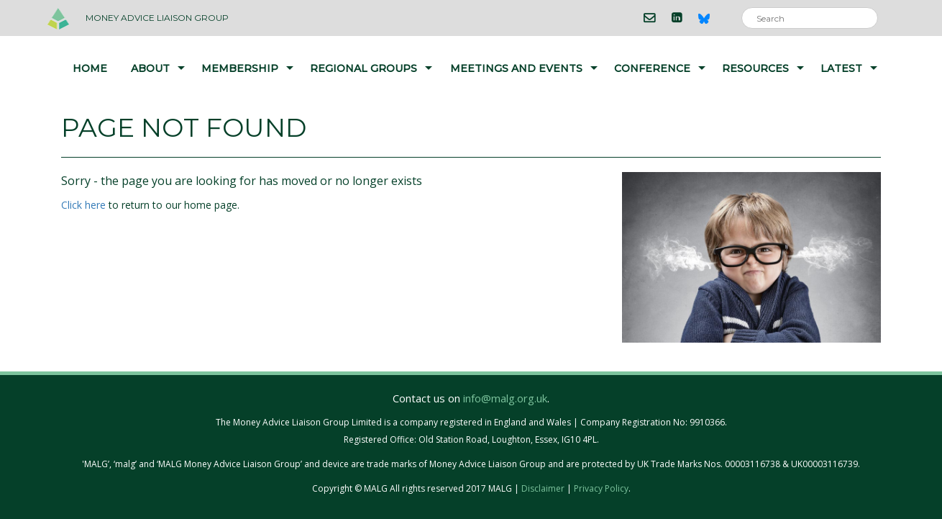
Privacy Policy (601, 488)
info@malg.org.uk (505, 398)
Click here (83, 205)
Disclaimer (542, 488)
